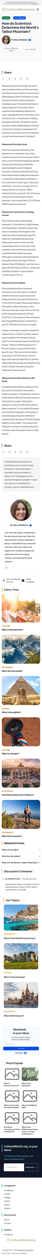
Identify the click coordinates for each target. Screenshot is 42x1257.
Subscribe (21, 1048)
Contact (7, 1223)
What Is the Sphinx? (11, 712)
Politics (7, 1201)
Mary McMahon (21, 40)
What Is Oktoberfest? (12, 629)
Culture (6, 626)
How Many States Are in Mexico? (18, 794)
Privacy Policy (6, 1253)
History (6, 708)
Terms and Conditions (19, 1253)
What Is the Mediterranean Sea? (20, 938)
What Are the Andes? (12, 671)
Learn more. (35, 3)
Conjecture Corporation (25, 1250)
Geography (7, 667)
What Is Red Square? (14, 1015)
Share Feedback (27, 580)
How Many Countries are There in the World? (12, 1129)
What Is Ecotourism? (12, 836)
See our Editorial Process (11, 580)
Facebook (8, 1234)
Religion (7, 1197)
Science (7, 1208)
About (6, 1219)
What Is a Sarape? (10, 753)
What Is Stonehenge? (14, 977)
